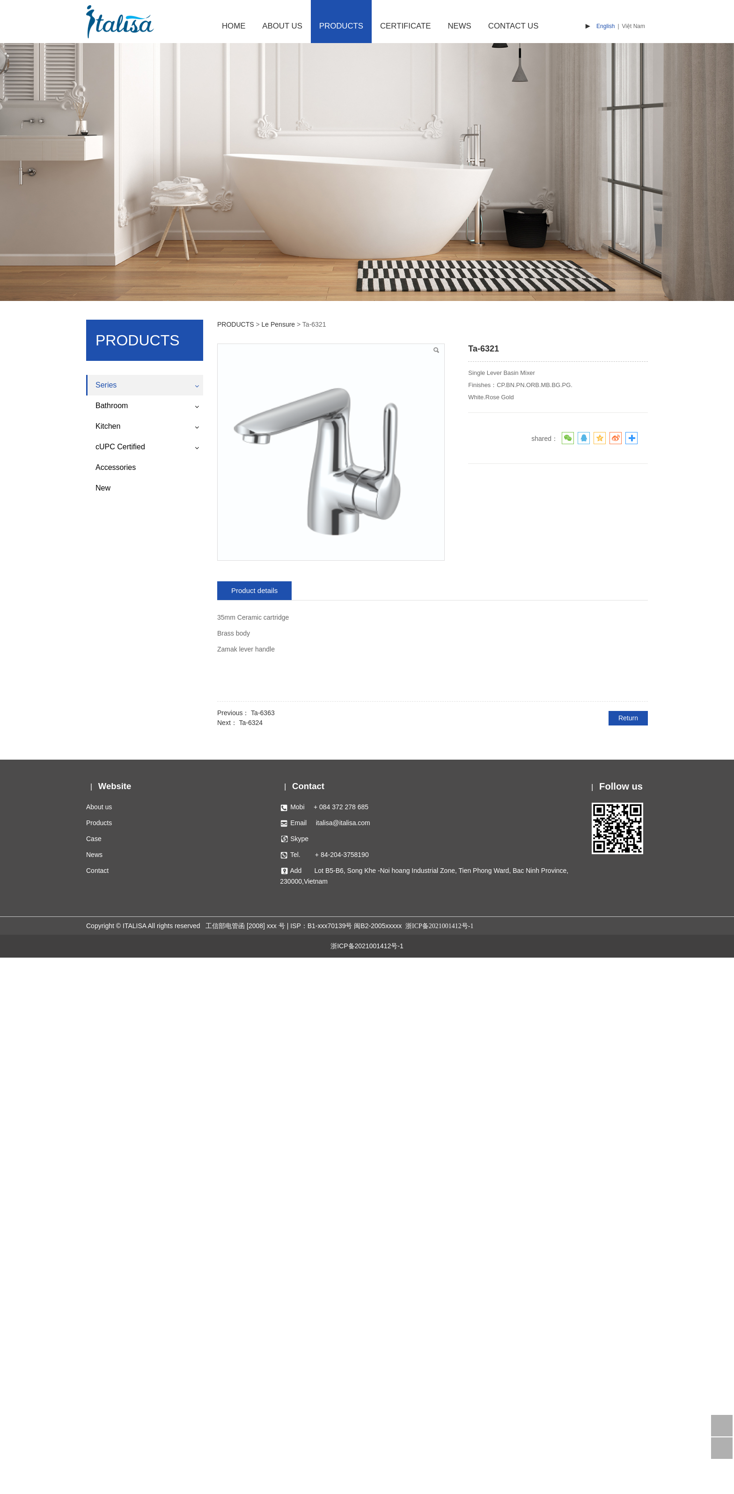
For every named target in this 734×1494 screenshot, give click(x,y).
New (102, 1267)
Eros (102, 834)
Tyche (104, 554)
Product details (254, 590)
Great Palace (114, 587)
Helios (104, 653)
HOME (233, 26)
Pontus (105, 801)
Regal (104, 636)
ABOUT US (282, 26)
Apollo (104, 817)
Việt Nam (633, 26)
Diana (104, 735)
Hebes (104, 570)
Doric (103, 538)
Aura (102, 521)
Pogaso (106, 999)
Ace (101, 982)
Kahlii (103, 1114)
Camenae (109, 1131)
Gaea (103, 916)
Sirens (104, 933)
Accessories (115, 1246)
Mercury (107, 867)
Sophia (105, 1081)
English (605, 26)
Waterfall (108, 455)
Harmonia (109, 669)
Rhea (103, 422)
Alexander (110, 439)
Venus (104, 406)
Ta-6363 (263, 713)
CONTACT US (513, 26)
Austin (104, 1065)
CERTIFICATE (405, 26)
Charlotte (108, 472)
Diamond (108, 488)
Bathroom (111, 1184)
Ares (102, 851)
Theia (103, 768)
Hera (102, 900)
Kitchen (107, 1205)
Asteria (105, 1015)
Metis (103, 1048)
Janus (104, 883)
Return (628, 718)
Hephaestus (113, 604)
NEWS (459, 26)
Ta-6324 (251, 722)
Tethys (104, 751)
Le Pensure (112, 949)
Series (106, 385)
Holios (104, 1147)
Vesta (103, 1032)
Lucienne (108, 620)
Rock (102, 505)
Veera (104, 1097)
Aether (105, 785)
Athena (105, 966)
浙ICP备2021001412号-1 (367, 1482)
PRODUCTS (341, 26)
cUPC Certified (120, 1226)
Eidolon (106, 686)
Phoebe (106, 719)
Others (105, 1163)
